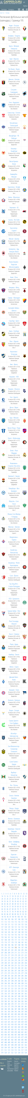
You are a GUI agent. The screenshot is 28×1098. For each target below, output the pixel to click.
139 (16, 929)
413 (22, 1016)
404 (19, 1014)
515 (16, 1050)
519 (2, 1052)
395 (16, 1011)
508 (19, 1047)
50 (18, 904)
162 (12, 937)
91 (20, 914)
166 (26, 937)
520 (5, 1052)
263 (2, 970)
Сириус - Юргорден (14, 297)
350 (26, 996)
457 (9, 1032)
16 (7, 896)
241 (9, 963)
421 (22, 1019)
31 (20, 898)
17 (10, 896)
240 (5, 963)
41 (20, 901)
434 (12, 1024)
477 (22, 1037)
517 (22, 1050)
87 (10, 914)
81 (20, 911)
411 (16, 1016)
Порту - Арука (14, 644)
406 (26, 1014)
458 (12, 1032)
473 (9, 1037)
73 (26, 909)
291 (16, 978)
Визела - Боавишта (14, 818)
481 (9, 1039)
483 (16, 1039)
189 (22, 945)
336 (5, 993)
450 (12, 1029)
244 (19, 963)
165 (22, 937)
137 (9, 929)
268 (19, 970)
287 (2, 978)
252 (19, 965)
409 (9, 1016)
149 (22, 932)
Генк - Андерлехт (14, 102)
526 (26, 1052)
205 (22, 950)
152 (5, 934)
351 (2, 998)
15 (5, 896)
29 (15, 898)
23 (26, 896)
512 (5, 1050)
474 (12, 1037)
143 (2, 932)
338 (12, 993)
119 (2, 924)
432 (5, 1024)
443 (16, 1027)
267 (16, 970)
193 (9, 947)
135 (2, 929)
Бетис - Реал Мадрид (14, 451)
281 (9, 975)
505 (9, 1047)
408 (5, 1016)
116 (19, 922)
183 (2, 945)
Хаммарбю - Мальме (14, 175)
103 (2, 919)
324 (19, 988)
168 (5, 939)
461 (22, 1032)
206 (26, 950)
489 (9, 1042)
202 (12, 950)
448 (5, 1029)
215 (2, 955)
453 (22, 1029)
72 (23, 909)
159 (2, 937)
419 (16, 1019)
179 (16, 942)
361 (9, 1001)
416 (5, 1019)
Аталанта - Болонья (14, 700)
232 (5, 960)
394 (12, 1011)
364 (19, 1001)
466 (12, 1034)
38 (12, 901)
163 (16, 937)
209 (9, 952)
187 (16, 945)
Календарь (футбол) (17, 1064)
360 (5, 1001)
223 (2, 957)
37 (10, 901)
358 (26, 998)
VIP (24, 2)
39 (15, 901)
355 (16, 998)
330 (12, 991)
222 (26, 955)
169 (9, 939)
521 (9, 1052)
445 (22, 1027)
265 (9, 970)
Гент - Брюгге (14, 397)
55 (5, 906)
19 (15, 896)
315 (16, 986)
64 (2, 909)
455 (2, 1032)
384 (5, 1009)
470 (26, 1034)
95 (5, 916)
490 (12, 1042)
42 (23, 901)
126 (26, 924)
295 (2, 980)
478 (26, 1037)
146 (12, 932)
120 (5, 924)
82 (23, 911)
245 (22, 963)
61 (20, 906)
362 (12, 1001)
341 (22, 993)
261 (22, 968)
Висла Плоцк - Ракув (14, 428)
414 (26, 1016)
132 (19, 927)
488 (5, 1042)
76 (7, 911)
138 (12, 929)
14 (2, 896)
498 (12, 1045)
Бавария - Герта (14, 690)
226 (12, 957)
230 (26, 957)
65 (5, 909)
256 (5, 968)
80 (18, 911)
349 (22, 996)
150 (26, 932)
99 (15, 916)
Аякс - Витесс (14, 364)
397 (22, 1011)
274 (12, 973)
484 (19, 1039)
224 (5, 957)
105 (9, 919)
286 (26, 975)
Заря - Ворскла (14, 58)
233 (9, 960)
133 (22, 927)
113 (9, 922)
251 (16, 965)
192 (5, 947)
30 (18, 898)
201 (9, 950)
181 (22, 942)
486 (26, 1039)
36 (7, 901)
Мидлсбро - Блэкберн (14, 881)
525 (22, 1052)
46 (7, 904)
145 (9, 932)
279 (2, 975)
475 (16, 1037)
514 (12, 1050)
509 (22, 1047)
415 (2, 1019)
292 (19, 978)
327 (2, 991)
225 (9, 957)
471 (2, 1037)
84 (2, 914)
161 (9, 937)
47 (10, 904)
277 (22, 973)
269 (22, 970)
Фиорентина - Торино (14, 538)
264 (5, 970)
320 (5, 988)
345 (9, 996)
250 (12, 965)
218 (12, 955)
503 (2, 1047)
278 (26, 973)
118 (26, 922)
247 (2, 965)
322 (12, 988)
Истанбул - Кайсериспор (14, 734)
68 (12, 909)
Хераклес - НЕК (14, 376)
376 (5, 1006)
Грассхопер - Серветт (14, 229)
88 (12, 914)
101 (22, 916)
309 (22, 983)
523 (16, 1052)
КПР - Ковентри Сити (14, 868)
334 (26, 991)
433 (9, 1024)
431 (2, 1024)
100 (18, 916)
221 (22, 955)
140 (19, 929)
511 (2, 1050)
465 (9, 1034)
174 (26, 939)
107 (16, 919)
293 (22, 978)
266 (12, 970)
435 (16, 1024)
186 (12, 945)
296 (5, 980)
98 (13, 916)
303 (2, 983)
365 (22, 1001)
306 (12, 983)
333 (22, 991)
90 (18, 914)
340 (19, 993)
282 (12, 975)
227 (16, 957)
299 (16, 980)
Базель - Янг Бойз (14, 219)
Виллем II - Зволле (14, 476)
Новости (16, 1061)
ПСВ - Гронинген (14, 598)
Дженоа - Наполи (14, 79)
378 (12, 1006)
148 (19, 932)
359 (2, 1001)
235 (16, 960)
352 (5, 998)
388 (19, 1009)
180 (19, 942)
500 (19, 1045)
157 (22, 934)
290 (12, 978)
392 (5, 1011)
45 (5, 904)
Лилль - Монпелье (14, 197)
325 (22, 988)
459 (16, 1032)
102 (25, 916)
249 (9, 965)
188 (19, 945)
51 (20, 904)
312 (5, 986)
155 (16, 934)
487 (2, 1042)
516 (19, 1050)
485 (22, 1039)
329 (9, 991)
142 (26, 929)
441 (9, 1027)
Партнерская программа (10, 1070)
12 (23, 893)
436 (19, 1024)
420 (19, 1019)
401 (9, 1014)
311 (2, 986)
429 (22, 1021)
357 (22, 998)
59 (15, 906)
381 (22, 1006)
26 (7, 898)
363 (16, 1001)
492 (19, 1042)
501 (22, 1045)
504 (5, 1047)
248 (5, 965)
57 (10, 906)
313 (9, 986)
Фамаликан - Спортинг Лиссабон (14, 464)
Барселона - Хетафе (14, 187)
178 (12, 942)
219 (16, 955)
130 (12, 927)
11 (21, 893)
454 (26, 1029)
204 (19, 950)
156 (19, 934)
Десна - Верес (14, 407)
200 (5, 950)
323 (16, 988)
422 (26, 1019)
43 (26, 901)
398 (26, 1011)
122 (12, 924)
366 (26, 1001)
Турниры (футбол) (16, 1068)
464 (5, 1034)
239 (2, 963)
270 (26, 970)
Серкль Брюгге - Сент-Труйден (14, 721)
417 (9, 1019)
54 (2, 906)
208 (5, 952)
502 (26, 1045)
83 (26, 911)
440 (5, 1027)
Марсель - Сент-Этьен (14, 502)
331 (16, 991)
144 (5, 932)
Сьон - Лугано (14, 575)
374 (26, 1004)
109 (22, 919)
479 (2, 1039)
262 (26, 968)
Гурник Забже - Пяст (14, 611)
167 (2, 939)
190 (26, 945)
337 (9, 993)
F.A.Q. (8, 1063)
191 (2, 947)
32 (23, 898)
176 (5, 942)
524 (19, 1052)
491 (16, 1042)
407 (2, 1016)
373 (22, 1004)
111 (2, 922)
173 (22, 939)
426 (12, 1021)
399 (2, 1014)
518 (26, 1050)
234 (12, 960)
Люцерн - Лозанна (14, 389)
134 (26, 927)
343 (2, 996)
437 (22, 1024)
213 (22, 952)
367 (2, 1004)
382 (26, 1006)
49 (15, 904)
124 (19, 924)
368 (5, 1004)
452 (19, 1029)
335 (2, 993)
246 (26, 963)
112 (5, 922)
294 (26, 978)
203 (16, 950)
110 (26, 919)
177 (9, 942)
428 (19, 1021)
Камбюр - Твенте (14, 654)
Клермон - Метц (14, 287)
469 (22, 1034)
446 (26, 1027)
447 (2, 1029)
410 (12, 1016)
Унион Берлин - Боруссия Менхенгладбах (14, 264)
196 (19, 947)
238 (26, 960)
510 (26, 1047)
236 (19, 960)
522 (12, 1052)
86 (7, 914)
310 (26, 983)
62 (23, 906)
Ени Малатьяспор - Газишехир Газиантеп (14, 749)
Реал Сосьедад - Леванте (14, 622)
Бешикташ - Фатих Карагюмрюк (14, 564)
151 (2, 934)
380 (19, 1006)
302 (26, 980)
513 (9, 1050)
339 (16, 993)
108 (19, 919)
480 (5, 1039)
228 (19, 957)
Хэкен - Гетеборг (14, 331)
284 (19, 975)
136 (5, 929)
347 (16, 996)
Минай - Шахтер (14, 238)
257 (9, 968)
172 (19, 939)
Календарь (7, 13)
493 (22, 1042)
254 (26, 965)
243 (16, 963)
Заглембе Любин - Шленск (14, 309)
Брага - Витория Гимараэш (14, 47)
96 (7, 916)
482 (12, 1039)
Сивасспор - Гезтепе (14, 112)
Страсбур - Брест (14, 320)
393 (9, 1011)
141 (22, 929)
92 (23, 914)
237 (22, 960)
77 (10, 911)
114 (12, 922)
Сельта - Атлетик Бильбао (14, 796)
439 (2, 1027)
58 (12, 906)
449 (9, 1029)
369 (9, 1004)
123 (16, 924)
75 (5, 911)
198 (26, 947)
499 (16, 1045)
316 (19, 986)
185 (9, 945)
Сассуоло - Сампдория (14, 90)
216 (5, 955)
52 (23, 904)
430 (26, 1021)
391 (2, 1011)
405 (22, 1014)
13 (26, 893)
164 (19, 937)
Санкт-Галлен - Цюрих (14, 762)
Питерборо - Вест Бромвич (14, 489)
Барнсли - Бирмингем (14, 855)
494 (26, 1042)
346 (12, 996)
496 (5, 1045)
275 (16, 973)
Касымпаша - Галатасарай (14, 124)
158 (26, 934)
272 (5, 973)
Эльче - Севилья (14, 634)
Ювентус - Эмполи (14, 527)
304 (5, 983)
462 (26, 1032)
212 (19, 952)
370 (12, 1004)
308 (19, 983)
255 (2, 968)
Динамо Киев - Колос (14, 678)
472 (5, 1037)
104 (5, 919)
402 (12, 1014)
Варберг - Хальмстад (14, 773)
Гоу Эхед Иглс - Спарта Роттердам (14, 585)
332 (19, 991)
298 (12, 980)
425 (9, 1021)
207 (2, 952)
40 (18, 901)
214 (26, 952)
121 (9, 924)
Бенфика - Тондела (14, 35)
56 (7, 906)
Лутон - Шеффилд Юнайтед (14, 842)
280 (5, 975)
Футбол (25, 6)
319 (2, 988)
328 (5, 991)
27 (10, 898)
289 (9, 978)
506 (12, 1047)
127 (2, 927)
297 (9, 980)
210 (12, 952)
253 (22, 965)
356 (19, 998)
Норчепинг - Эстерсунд (14, 352)
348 (19, 996)
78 (12, 911)
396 (19, 1011)
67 (10, 909)
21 (20, 896)
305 (9, 983)
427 (16, 1021)
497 (9, 1045)
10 (18, 893)
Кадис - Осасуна (14, 25)
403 (16, 1014)
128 (5, 927)
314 (12, 986)
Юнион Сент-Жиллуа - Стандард (14, 515)
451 (16, 1029)
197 (22, 947)
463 (2, 1034)
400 (5, 1014)
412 (19, 1016)
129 (9, 927)
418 (12, 1019)
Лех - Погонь (14, 785)
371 (16, 1004)
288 (5, 978)
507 (16, 1047)
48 (12, 904)
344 (5, 996)
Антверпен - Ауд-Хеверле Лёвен (14, 250)
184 (5, 945)
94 (2, 916)
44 (2, 904)
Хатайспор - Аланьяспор (14, 551)
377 (9, 1006)
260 (19, 968)
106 (12, 919)
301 (22, 980)
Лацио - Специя (14, 710)
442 (12, 1027)
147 (16, 932)
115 (16, 922)
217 (9, 955)
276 (19, 973)
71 (20, 909)
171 (16, 939)
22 (23, 896)
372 (19, 1004)
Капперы (4, 9)
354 (12, 998)
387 (16, 1009)
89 (15, 914)
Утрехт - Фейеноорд (14, 438)
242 (12, 963)
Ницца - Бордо (14, 808)
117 (22, 922)
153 (9, 934)
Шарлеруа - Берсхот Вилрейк (14, 830)
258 (12, 968)
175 (2, 942)
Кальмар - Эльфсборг (14, 149)
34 (2, 901)
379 (16, 1006)
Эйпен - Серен (14, 666)
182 (26, 942)
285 (22, 975)
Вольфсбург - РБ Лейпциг (14, 136)
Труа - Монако (14, 417)
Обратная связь (9, 1066)
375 (2, 1006)
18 (12, 896)
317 (22, 986)
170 (12, 939)
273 (9, 973)
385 (9, 1009)
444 (19, 1027)
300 (19, 980)
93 (26, 914)
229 (22, 957)
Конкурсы (11, 9)
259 (16, 968)
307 (16, 983)
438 (26, 1024)
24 (2, 898)
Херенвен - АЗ (14, 207)
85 (5, 914)
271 (2, 973)
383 (2, 1009)
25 (5, 898)
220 (19, 955)
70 (18, 909)
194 (12, 947)
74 (2, 911)
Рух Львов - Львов (14, 69)
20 (18, 896)
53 (26, 904)
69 (15, 909)
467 (16, 1034)
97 (10, 916)
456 (5, 1032)
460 (19, 1032)
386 (12, 1009)
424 (5, 1021)
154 (12, 934)
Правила (9, 1061)
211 (16, 952)
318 (26, 986)
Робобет (16, 1071)
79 (15, 911)
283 (16, 975)
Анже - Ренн (14, 277)
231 (2, 960)
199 (2, 950)
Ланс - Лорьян (14, 341)
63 (26, 906)
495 (2, 1045)
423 (2, 1021)
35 (5, 901)
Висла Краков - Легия (14, 162)
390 (26, 1009)
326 (26, 988)
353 (9, 998)
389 (22, 1009)
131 (16, 927)
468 (19, 1034)
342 (26, 993)
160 (5, 937)
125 (22, 924)
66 (7, 909)
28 (12, 898)
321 (9, 988)
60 (18, 906)
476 (19, 1037)
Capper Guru (2, 13)
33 (26, 898)
